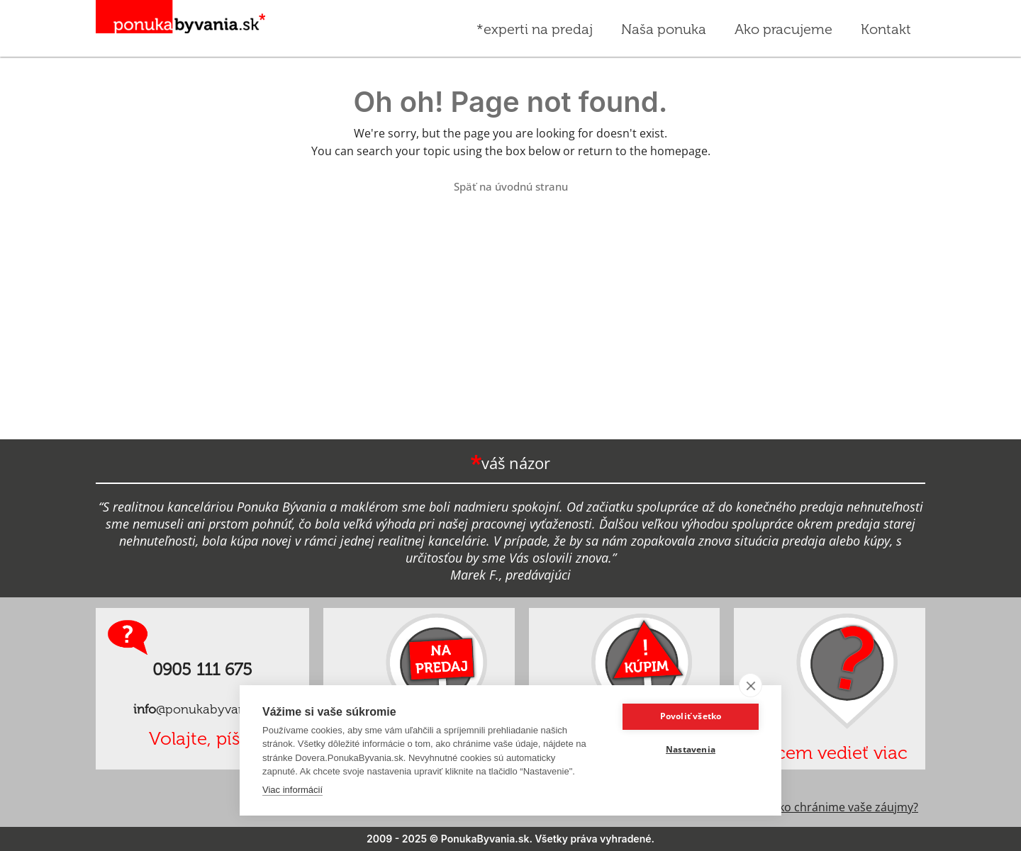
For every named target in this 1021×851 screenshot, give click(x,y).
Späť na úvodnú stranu (511, 186)
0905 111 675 (202, 669)
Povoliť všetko (691, 716)
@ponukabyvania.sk (202, 709)
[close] (750, 685)
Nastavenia (690, 749)
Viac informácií (292, 789)
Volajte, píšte (202, 739)
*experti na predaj (534, 29)
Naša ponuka (663, 29)
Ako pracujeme (783, 36)
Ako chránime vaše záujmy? (844, 807)
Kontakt (886, 29)
